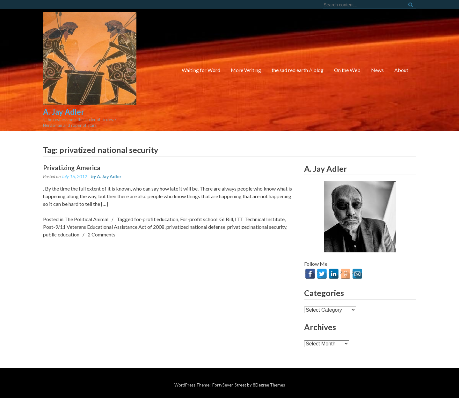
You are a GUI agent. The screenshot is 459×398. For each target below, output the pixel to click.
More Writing (246, 70)
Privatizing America (71, 167)
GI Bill (226, 219)
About (401, 70)
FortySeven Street (229, 384)
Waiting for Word (201, 70)
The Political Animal (86, 219)
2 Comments (101, 234)
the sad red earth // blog (298, 70)
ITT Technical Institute (260, 219)
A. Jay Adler (109, 176)
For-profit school (198, 219)
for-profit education (156, 219)
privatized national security (256, 227)
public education (61, 234)
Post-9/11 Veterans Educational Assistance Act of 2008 (103, 227)
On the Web (347, 70)
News (377, 70)
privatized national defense (195, 227)
